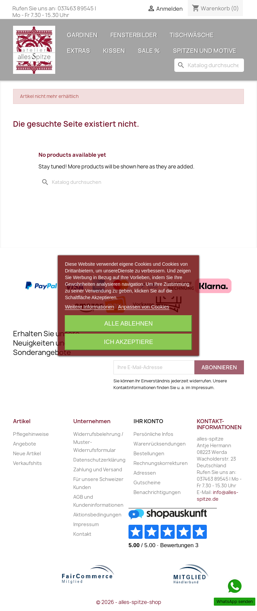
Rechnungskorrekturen (161, 463)
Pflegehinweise (31, 434)
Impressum (86, 524)
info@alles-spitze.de (217, 495)
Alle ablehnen (128, 323)
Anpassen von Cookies (143, 307)
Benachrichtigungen (157, 492)
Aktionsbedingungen (97, 514)
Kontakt (82, 534)
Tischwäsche (191, 35)
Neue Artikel (27, 453)
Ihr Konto (148, 421)
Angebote (24, 444)
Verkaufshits (27, 463)
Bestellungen (149, 453)
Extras (78, 50)
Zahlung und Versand (97, 469)
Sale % (149, 50)
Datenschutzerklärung (99, 460)
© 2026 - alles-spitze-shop (128, 602)
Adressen (145, 473)
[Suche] (209, 65)
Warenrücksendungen (160, 444)
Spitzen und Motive (204, 50)
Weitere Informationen (89, 307)
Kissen (114, 50)
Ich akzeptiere (128, 342)
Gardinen (82, 35)
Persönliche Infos (153, 434)
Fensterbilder (133, 35)
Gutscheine (147, 482)
